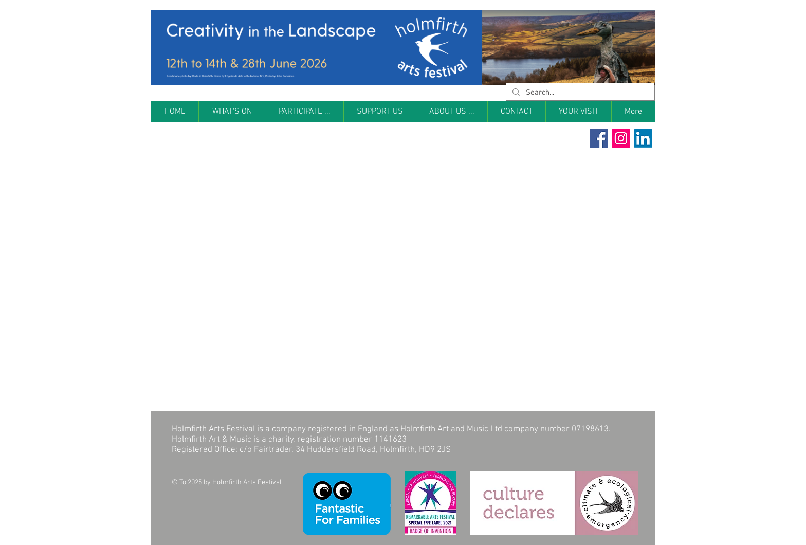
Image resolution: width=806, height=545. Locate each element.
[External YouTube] (276, 236)
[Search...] (579, 92)
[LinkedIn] (643, 138)
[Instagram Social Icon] (621, 138)
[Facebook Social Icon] (599, 138)
